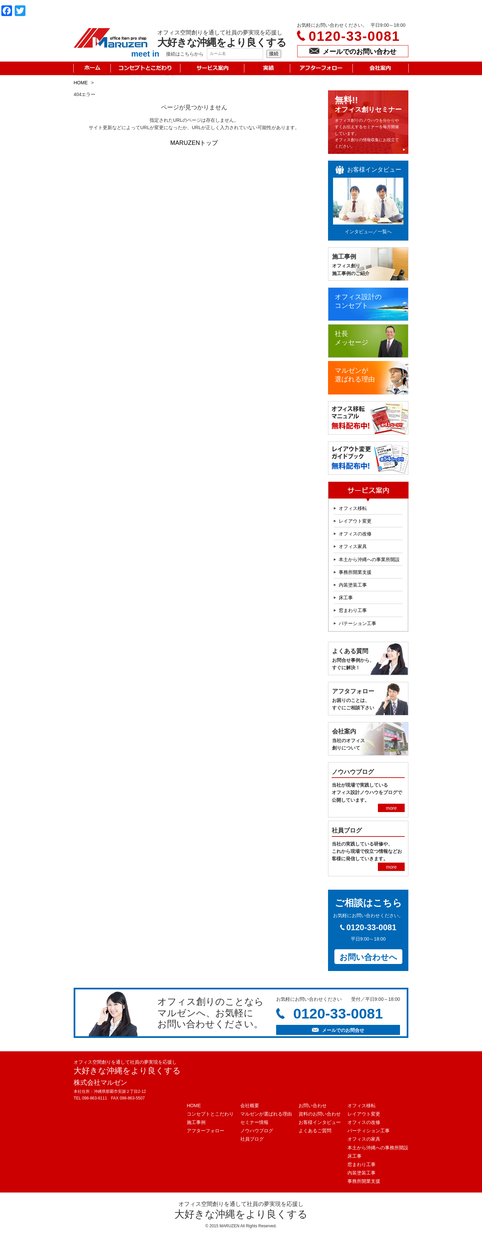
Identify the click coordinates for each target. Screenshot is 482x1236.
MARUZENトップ (194, 143)
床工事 (346, 597)
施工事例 (196, 1122)
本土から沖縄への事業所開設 (369, 559)
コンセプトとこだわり (210, 1114)
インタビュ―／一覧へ (368, 231)
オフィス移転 (353, 508)
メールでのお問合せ (338, 1030)
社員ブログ (252, 1139)
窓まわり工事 (353, 610)
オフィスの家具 (363, 1139)
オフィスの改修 (355, 533)
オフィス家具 (353, 546)
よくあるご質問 (315, 1130)
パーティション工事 (368, 1130)
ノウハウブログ (256, 1130)
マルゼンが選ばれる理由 (266, 1114)
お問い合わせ (313, 1105)
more (391, 808)
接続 (273, 53)
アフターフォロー (205, 1130)
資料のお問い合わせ (320, 1114)
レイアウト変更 (355, 521)
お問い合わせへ (368, 957)
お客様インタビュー (320, 1122)
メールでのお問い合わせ (352, 51)
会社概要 (249, 1105)
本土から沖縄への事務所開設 (377, 1147)
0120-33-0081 (354, 36)
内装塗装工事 (353, 585)
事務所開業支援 (355, 572)
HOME (81, 82)
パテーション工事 (357, 623)
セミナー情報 (254, 1122)
